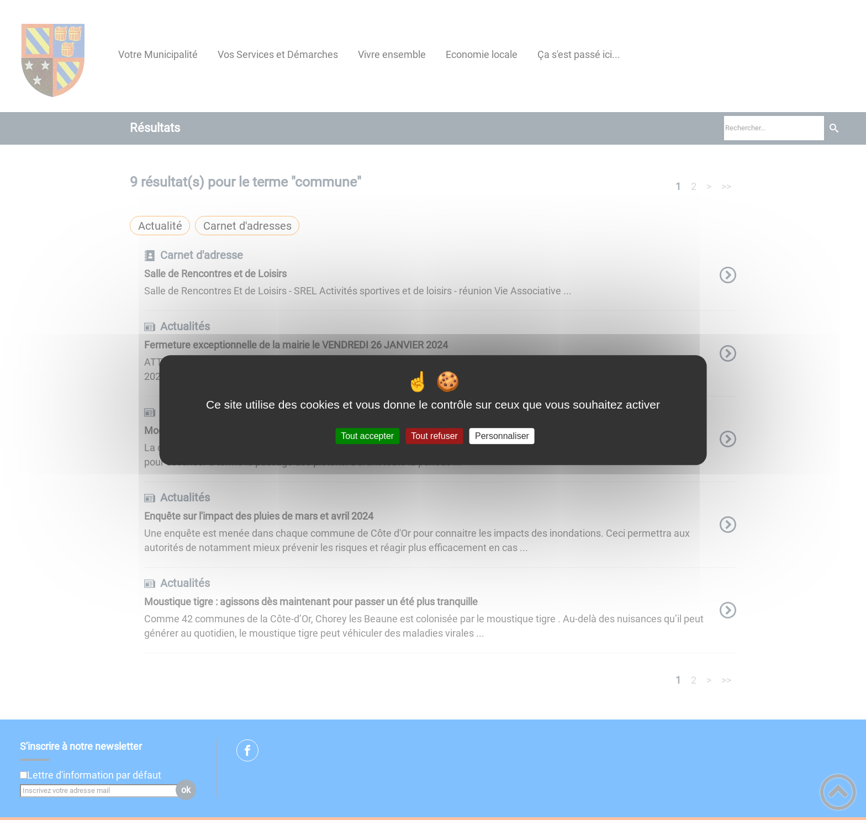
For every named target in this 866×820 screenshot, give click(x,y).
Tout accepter (367, 436)
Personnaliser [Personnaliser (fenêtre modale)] (502, 436)
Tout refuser (434, 436)
